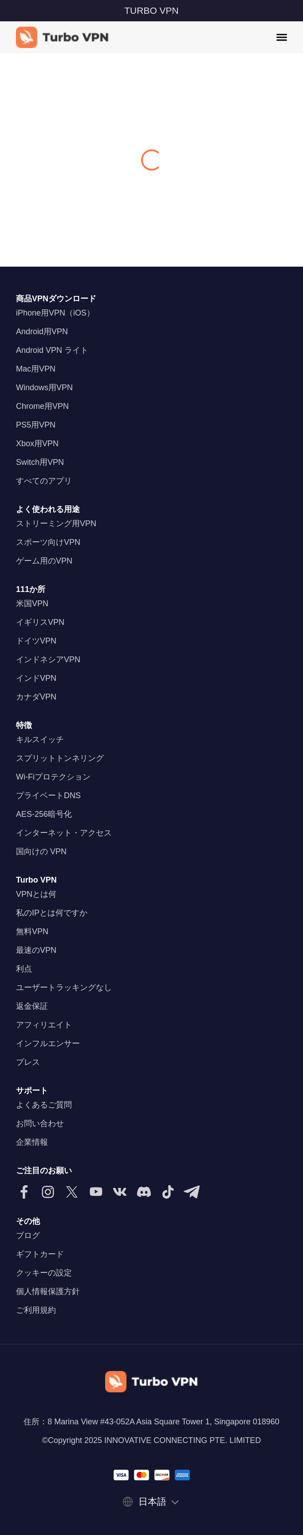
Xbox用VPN (37, 443)
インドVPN (36, 678)
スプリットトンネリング (60, 758)
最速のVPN (36, 950)
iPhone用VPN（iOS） (55, 312)
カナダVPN (36, 696)
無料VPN (32, 931)
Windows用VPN (44, 387)
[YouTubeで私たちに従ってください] (96, 1192)
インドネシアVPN (48, 659)
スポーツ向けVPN (48, 542)
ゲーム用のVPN (44, 560)
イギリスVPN (40, 622)
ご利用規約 (36, 1310)
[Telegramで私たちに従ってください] (192, 1192)
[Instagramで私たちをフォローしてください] (48, 1192)
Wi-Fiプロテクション (53, 776)
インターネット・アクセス (64, 832)
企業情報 (32, 1142)
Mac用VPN (35, 368)
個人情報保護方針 (48, 1291)
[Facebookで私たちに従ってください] (24, 1192)
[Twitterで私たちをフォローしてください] (72, 1192)
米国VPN (32, 603)
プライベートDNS (48, 795)
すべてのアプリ (44, 480)
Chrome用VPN (42, 406)
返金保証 (32, 1006)
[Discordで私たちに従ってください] (144, 1192)
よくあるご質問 (44, 1104)
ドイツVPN (36, 640)
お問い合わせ (40, 1123)
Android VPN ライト (52, 350)
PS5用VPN (35, 424)
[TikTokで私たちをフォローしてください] (168, 1192)
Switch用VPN (40, 462)
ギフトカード (40, 1254)
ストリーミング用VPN (56, 523)
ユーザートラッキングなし (64, 987)
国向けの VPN (41, 851)
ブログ (28, 1235)
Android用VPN (42, 331)
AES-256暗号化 (44, 814)
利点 (24, 968)
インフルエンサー (48, 1043)
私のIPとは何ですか (51, 912)
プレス (28, 1062)
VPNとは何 (36, 894)
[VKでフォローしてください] (120, 1192)
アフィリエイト (44, 1024)
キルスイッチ (40, 739)
